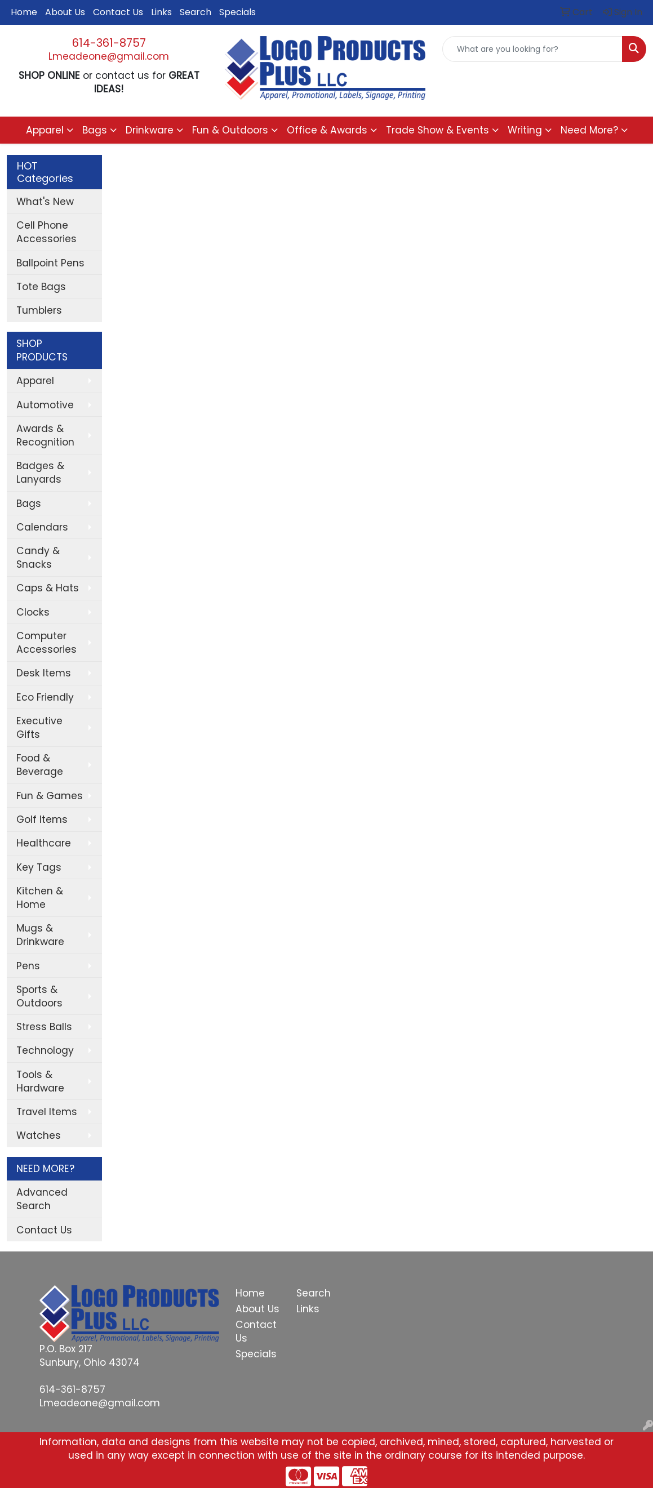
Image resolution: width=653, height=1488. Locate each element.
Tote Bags (41, 286)
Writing (525, 130)
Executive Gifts (39, 727)
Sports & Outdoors (39, 996)
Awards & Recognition (45, 435)
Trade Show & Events (437, 130)
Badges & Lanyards (40, 472)
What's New (45, 201)
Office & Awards (327, 130)
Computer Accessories (46, 642)
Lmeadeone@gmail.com (108, 56)
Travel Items (46, 1112)
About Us (65, 12)
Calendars (42, 527)
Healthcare (43, 843)
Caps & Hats (47, 588)
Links (161, 12)
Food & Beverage (39, 764)
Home (24, 12)
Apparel (45, 130)
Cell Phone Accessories (46, 232)
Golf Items (42, 819)
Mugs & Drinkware (40, 934)
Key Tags (38, 867)
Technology (45, 1050)
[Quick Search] (532, 49)
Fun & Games (49, 796)
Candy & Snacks (38, 557)
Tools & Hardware (40, 1081)
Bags (94, 130)
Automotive (45, 405)
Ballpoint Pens (50, 263)
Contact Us (118, 12)
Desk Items (43, 673)
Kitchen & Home (39, 897)
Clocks (33, 612)
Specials (237, 12)
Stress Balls (44, 1026)
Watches (38, 1135)
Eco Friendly (45, 697)
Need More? (589, 130)
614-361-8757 (109, 43)
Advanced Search (42, 1199)
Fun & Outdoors (230, 130)
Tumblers (39, 310)
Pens (28, 966)
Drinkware (150, 130)
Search (195, 12)
